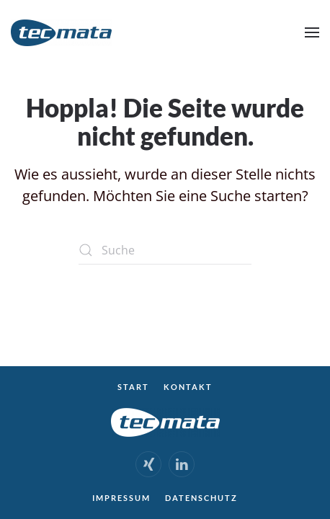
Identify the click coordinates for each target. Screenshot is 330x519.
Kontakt (188, 386)
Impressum (121, 497)
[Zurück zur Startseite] (61, 32)
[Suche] (165, 250)
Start (133, 386)
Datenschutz (201, 497)
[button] (312, 32)
